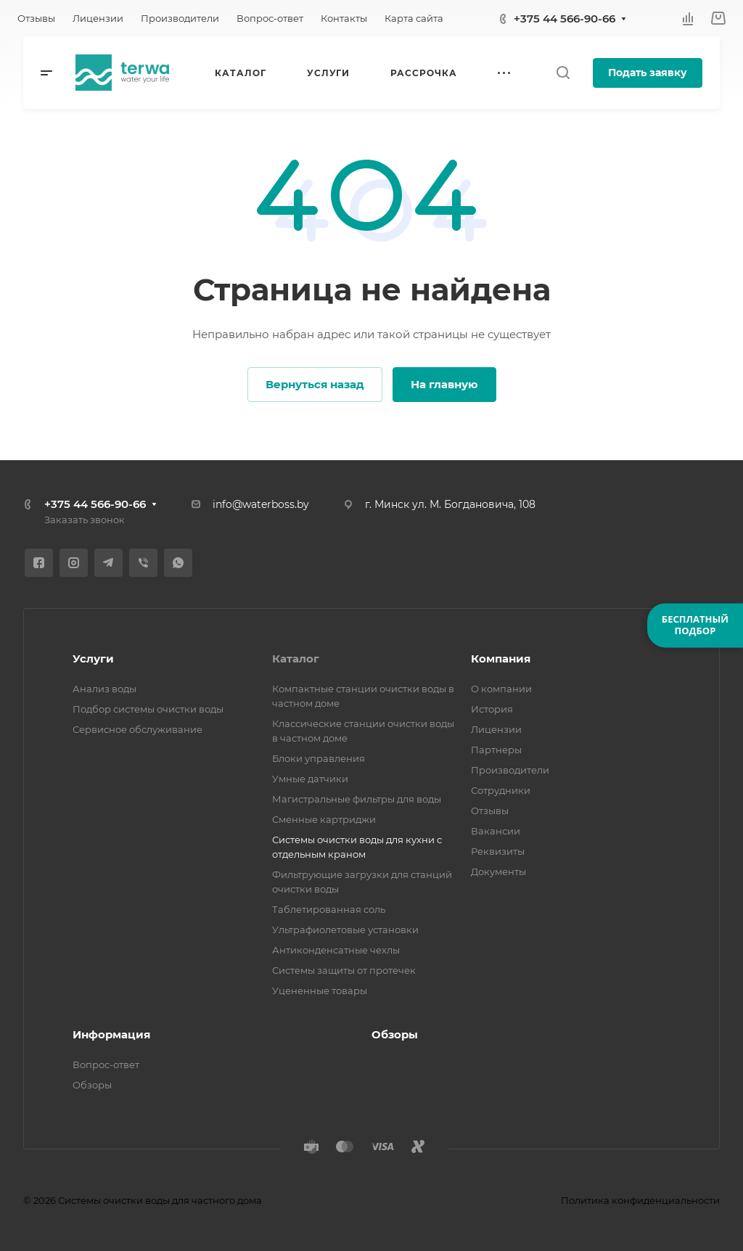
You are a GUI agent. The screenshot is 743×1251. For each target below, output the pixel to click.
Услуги (93, 658)
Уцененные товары (319, 990)
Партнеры (496, 749)
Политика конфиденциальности (640, 1200)
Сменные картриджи (324, 819)
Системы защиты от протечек (344, 970)
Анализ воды (104, 688)
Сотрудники (500, 790)
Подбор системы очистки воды (148, 709)
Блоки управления (318, 758)
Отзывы (490, 810)
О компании (501, 688)
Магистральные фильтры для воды (356, 799)
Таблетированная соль (328, 909)
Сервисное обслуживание (137, 729)
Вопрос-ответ (106, 1064)
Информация (111, 1034)
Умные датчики (310, 778)
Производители (510, 770)
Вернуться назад (315, 384)
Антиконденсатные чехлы (336, 950)
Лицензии (496, 729)
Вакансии (495, 831)
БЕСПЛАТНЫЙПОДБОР (695, 624)
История (492, 709)
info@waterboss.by (261, 504)
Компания (500, 658)
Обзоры (92, 1085)
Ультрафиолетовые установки (345, 929)
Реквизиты (498, 851)
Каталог (295, 658)
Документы (498, 871)
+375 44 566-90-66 (564, 18)
